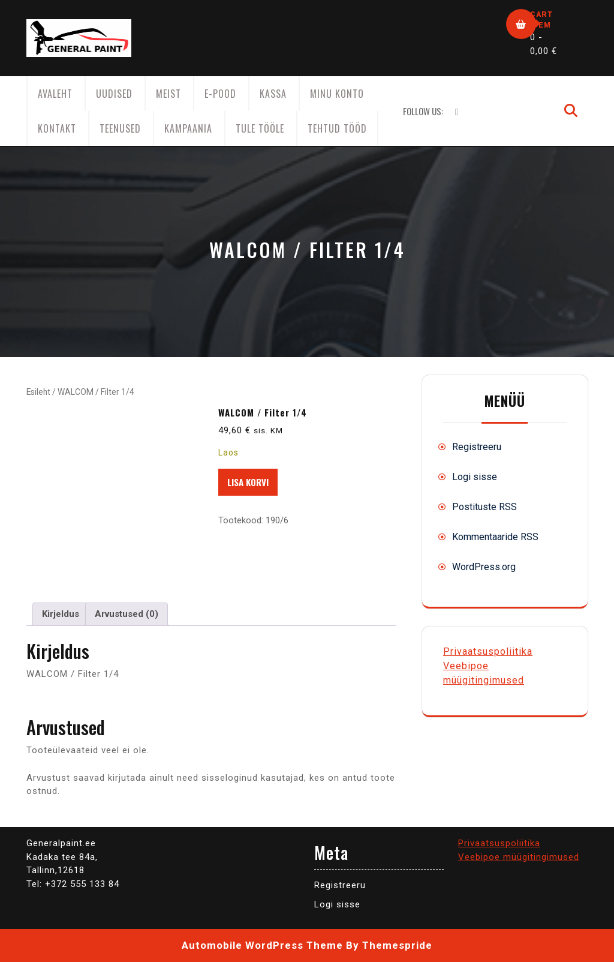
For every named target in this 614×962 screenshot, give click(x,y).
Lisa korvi (248, 482)
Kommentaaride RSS (495, 537)
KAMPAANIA (188, 128)
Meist (168, 93)
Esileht (38, 392)
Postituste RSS (484, 507)
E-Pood (220, 93)
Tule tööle (260, 128)
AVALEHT (55, 93)
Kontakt (57, 128)
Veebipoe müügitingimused (518, 857)
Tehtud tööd (337, 128)
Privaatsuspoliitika (487, 651)
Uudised (114, 93)
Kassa (273, 93)
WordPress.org (484, 567)
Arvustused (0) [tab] (126, 614)
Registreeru (476, 446)
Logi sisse (474, 477)
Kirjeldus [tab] (60, 614)
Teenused (120, 128)
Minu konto (337, 93)
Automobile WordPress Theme (262, 945)
